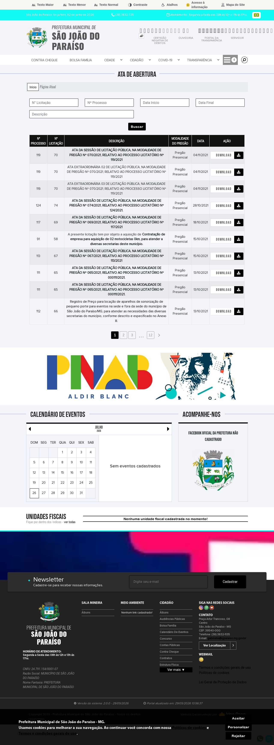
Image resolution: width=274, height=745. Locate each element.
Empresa (187, 60)
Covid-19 (133, 60)
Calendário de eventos (174, 632)
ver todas (70, 522)
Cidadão (111, 60)
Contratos (166, 658)
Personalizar (238, 727)
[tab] (141, 36)
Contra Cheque (39, 60)
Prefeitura (211, 60)
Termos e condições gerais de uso (225, 668)
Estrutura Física (169, 665)
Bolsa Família (68, 60)
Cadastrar (230, 582)
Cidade (91, 60)
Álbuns (86, 612)
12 (150, 335)
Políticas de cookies (214, 673)
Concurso (166, 638)
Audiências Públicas (172, 619)
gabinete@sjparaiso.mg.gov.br (227, 638)
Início (33, 87)
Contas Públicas (170, 645)
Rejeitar (238, 736)
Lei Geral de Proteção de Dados (223, 682)
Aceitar (238, 718)
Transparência (160, 60)
